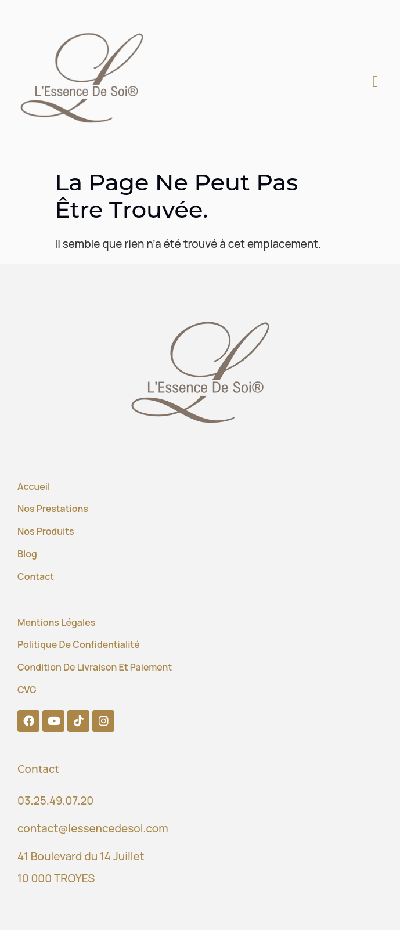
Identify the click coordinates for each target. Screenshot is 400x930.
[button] (376, 82)
